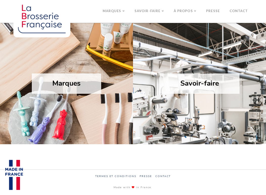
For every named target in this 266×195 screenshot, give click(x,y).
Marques (66, 83)
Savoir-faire (199, 83)
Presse (146, 176)
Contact (163, 176)
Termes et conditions (115, 176)
